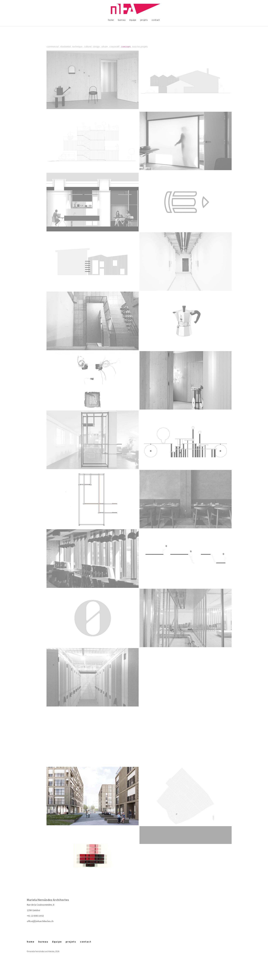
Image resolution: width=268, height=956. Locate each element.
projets (144, 20)
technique (77, 46)
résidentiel (65, 46)
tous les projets (140, 46)
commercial (53, 46)
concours (126, 46)
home (111, 20)
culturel (87, 46)
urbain (104, 46)
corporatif (114, 46)
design (96, 46)
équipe (132, 20)
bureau (121, 20)
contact (156, 20)
